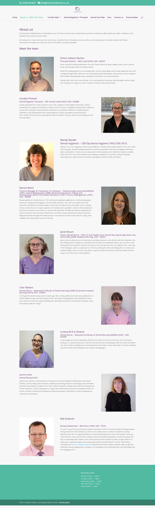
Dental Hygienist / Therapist (76, 18)
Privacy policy (64, 502)
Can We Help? (53, 18)
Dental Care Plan (98, 18)
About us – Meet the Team (31, 18)
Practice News (132, 18)
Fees (109, 18)
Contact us (118, 18)
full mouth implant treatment (81, 444)
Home (14, 18)
